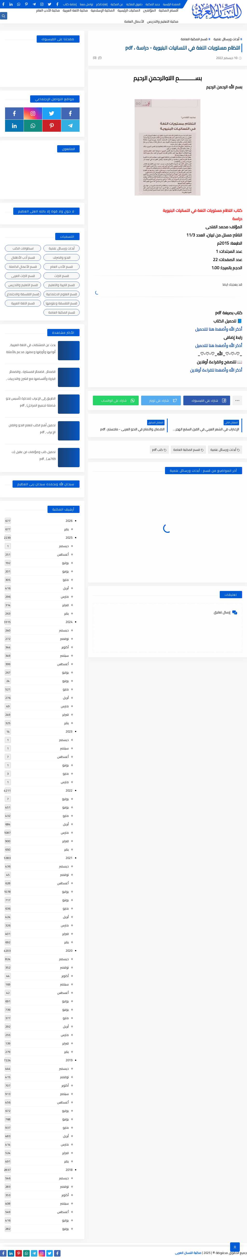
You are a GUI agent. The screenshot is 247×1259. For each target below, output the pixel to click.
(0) (97, 57)
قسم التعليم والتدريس (23, 285)
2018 (69, 1170)
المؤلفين (149, 10)
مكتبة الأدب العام (48, 10)
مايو (66, 580)
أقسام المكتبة (168, 10)
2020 (69, 950)
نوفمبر (64, 639)
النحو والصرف (61, 257)
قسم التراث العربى (23, 276)
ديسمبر (64, 546)
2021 (69, 858)
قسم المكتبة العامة (194, 39)
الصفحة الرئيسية (171, 4)
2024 (69, 622)
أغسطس (63, 554)
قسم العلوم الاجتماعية (61, 294)
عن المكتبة (117, 4)
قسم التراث (61, 276)
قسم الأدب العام (61, 266)
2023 (69, 731)
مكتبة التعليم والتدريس (162, 21)
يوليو (65, 563)
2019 (69, 1060)
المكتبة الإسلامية (103, 10)
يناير (66, 529)
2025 (69, 537)
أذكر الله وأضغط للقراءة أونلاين (216, 370)
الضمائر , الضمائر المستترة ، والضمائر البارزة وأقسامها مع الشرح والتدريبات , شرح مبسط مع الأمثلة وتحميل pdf (30, 378)
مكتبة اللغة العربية (75, 10)
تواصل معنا (86, 4)
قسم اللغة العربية (23, 303)
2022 (69, 790)
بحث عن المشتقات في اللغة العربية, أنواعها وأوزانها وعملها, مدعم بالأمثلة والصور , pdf (30, 352)
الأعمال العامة (134, 21)
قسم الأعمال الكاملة (23, 266)
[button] (206, 400)
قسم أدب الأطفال (23, 257)
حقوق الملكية (134, 4)
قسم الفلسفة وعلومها (61, 303)
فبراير (65, 605)
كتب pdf (159, 449)
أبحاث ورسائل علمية (226, 39)
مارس (65, 596)
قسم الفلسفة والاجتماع (23, 294)
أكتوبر (65, 647)
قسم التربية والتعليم (61, 285)
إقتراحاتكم (102, 4)
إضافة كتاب (70, 4)
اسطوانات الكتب (23, 248)
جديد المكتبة (153, 4)
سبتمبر (64, 655)
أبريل (66, 588)
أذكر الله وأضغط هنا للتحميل (218, 329)
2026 (69, 521)
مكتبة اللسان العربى (188, 1253)
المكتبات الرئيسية (128, 10)
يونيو (65, 571)
